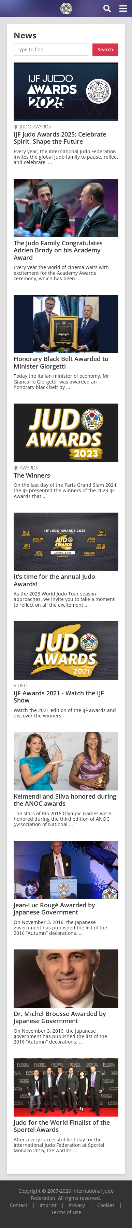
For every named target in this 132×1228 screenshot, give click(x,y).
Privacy (77, 1205)
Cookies (106, 1205)
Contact (18, 1205)
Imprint (48, 1205)
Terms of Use (66, 1212)
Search (105, 49)
